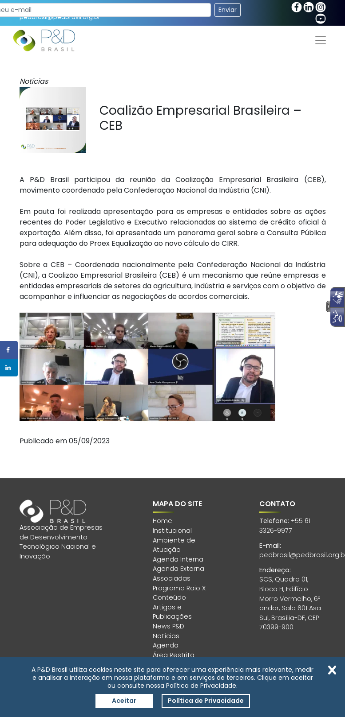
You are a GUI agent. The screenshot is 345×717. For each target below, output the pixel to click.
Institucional (172, 530)
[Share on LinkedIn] (9, 367)
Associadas (171, 578)
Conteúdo (169, 597)
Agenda (165, 645)
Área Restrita (173, 655)
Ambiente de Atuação (174, 545)
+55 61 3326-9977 (284, 525)
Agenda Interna (178, 559)
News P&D (168, 626)
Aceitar (124, 700)
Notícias (166, 636)
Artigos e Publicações (172, 612)
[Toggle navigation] (321, 40)
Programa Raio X (179, 588)
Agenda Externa (178, 568)
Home (162, 520)
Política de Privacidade (206, 700)
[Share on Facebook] (9, 350)
